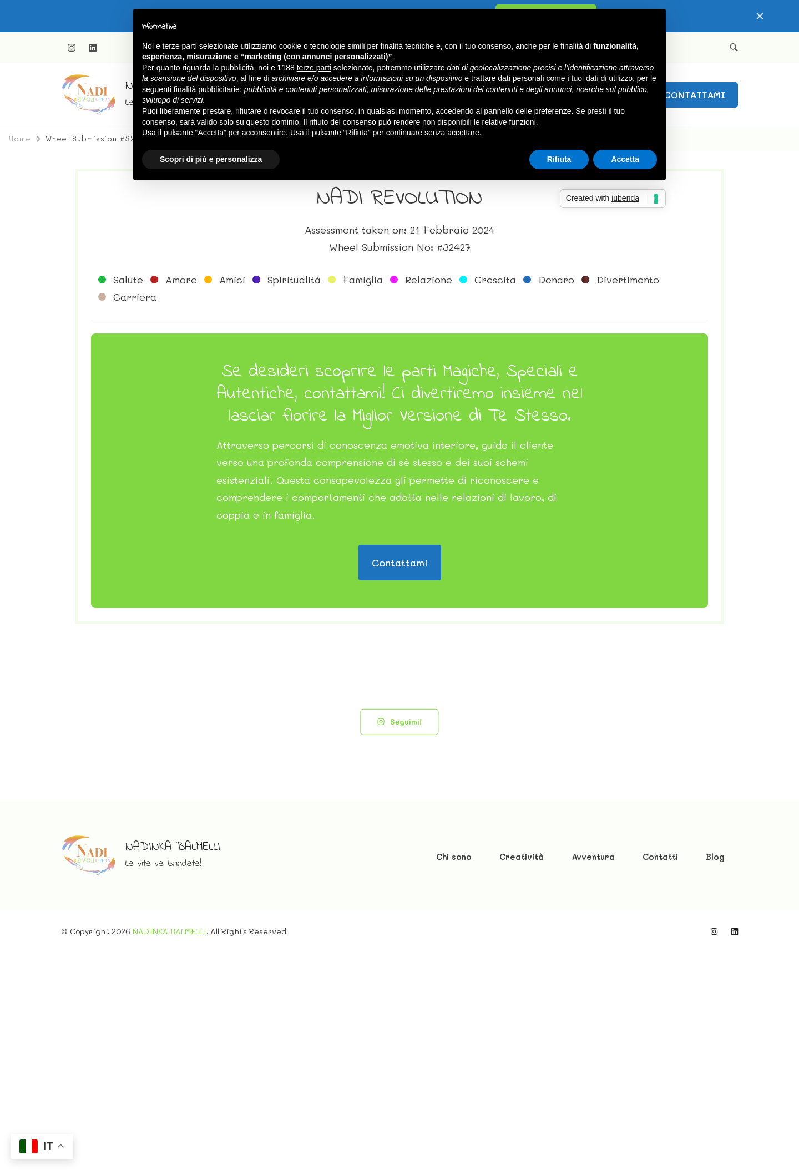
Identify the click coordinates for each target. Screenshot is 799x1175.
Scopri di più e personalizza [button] (211, 159)
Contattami (400, 784)
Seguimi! (399, 943)
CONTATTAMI (695, 94)
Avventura (593, 1078)
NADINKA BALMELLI (172, 1069)
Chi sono (454, 1078)
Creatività (521, 1078)
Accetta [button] (625, 159)
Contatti (660, 1078)
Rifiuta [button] (559, 159)
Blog (715, 1078)
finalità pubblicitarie (207, 89)
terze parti (314, 67)
